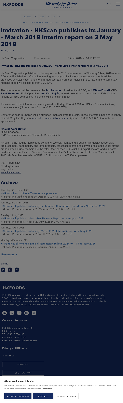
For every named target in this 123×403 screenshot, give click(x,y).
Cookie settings (66, 396)
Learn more (47, 389)
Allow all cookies (18, 396)
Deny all (43, 396)
